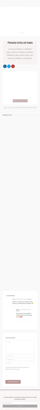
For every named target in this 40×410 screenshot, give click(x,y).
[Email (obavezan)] (20, 345)
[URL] (20, 349)
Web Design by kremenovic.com (26, 400)
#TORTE (34, 94)
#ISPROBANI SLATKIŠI (21, 94)
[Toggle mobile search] (22, 32)
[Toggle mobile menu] (19, 32)
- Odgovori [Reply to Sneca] (29, 285)
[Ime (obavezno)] (20, 342)
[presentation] (19, 361)
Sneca (19, 58)
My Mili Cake (12, 400)
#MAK (29, 94)
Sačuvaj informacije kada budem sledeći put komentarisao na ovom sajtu (17, 355)
